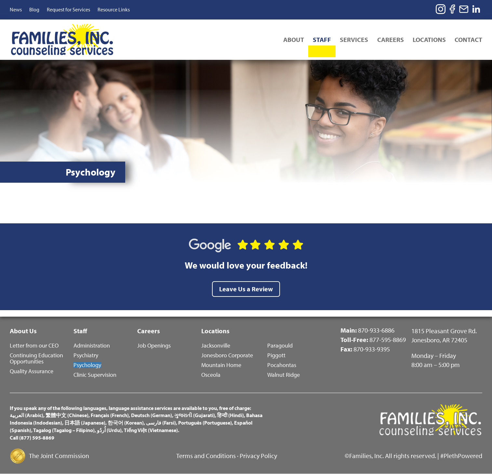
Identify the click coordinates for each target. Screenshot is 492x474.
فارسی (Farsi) (161, 422)
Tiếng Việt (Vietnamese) (151, 430)
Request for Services (68, 9)
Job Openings (154, 345)
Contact (468, 40)
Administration (91, 345)
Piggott (276, 355)
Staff (318, 40)
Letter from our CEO (34, 345)
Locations (428, 40)
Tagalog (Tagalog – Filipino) (64, 430)
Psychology (87, 365)
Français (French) (110, 415)
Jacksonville (215, 345)
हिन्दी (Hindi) (230, 415)
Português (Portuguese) (205, 422)
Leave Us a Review (246, 288)
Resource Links (114, 9)
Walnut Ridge (283, 374)
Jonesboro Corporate (227, 355)
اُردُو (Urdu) (109, 430)
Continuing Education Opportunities (36, 358)
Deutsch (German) (151, 415)
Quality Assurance (31, 371)
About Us (23, 330)
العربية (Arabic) (26, 415)
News (16, 9)
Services (351, 40)
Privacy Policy (258, 456)
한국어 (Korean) (126, 422)
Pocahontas (281, 365)
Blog (34, 9)
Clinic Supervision (94, 374)
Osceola (210, 374)
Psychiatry (85, 355)
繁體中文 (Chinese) (67, 415)
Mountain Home (221, 365)
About (289, 40)
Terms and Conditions (206, 456)
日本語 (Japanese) (84, 422)
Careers (388, 40)
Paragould (280, 345)
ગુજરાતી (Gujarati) (194, 415)
